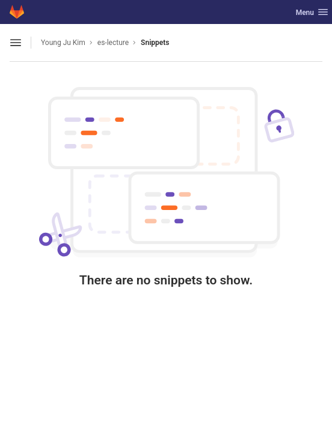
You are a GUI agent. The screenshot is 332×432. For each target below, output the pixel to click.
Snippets (155, 42)
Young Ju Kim (63, 42)
